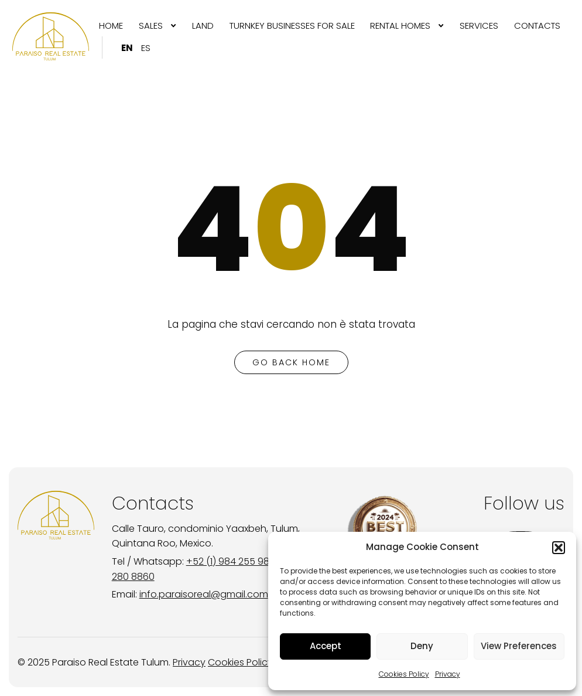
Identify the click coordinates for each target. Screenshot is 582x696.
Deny (421, 646)
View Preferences (519, 646)
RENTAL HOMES (400, 25)
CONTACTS (537, 25)
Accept (325, 646)
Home (111, 25)
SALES (151, 25)
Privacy (447, 674)
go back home (291, 362)
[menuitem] (111, 25)
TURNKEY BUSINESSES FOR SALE (292, 25)
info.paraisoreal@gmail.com (203, 594)
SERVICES (479, 25)
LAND (203, 25)
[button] (558, 548)
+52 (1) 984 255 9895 (233, 561)
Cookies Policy (404, 674)
